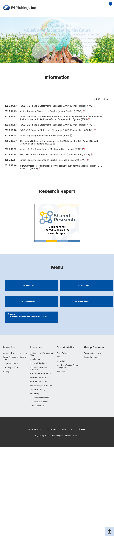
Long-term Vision (10, 363)
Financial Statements (39, 397)
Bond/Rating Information (41, 385)
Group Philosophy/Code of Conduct (15, 358)
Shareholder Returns (39, 377)
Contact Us (67, 429)
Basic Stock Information (40, 373)
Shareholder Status (38, 381)
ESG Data (61, 371)
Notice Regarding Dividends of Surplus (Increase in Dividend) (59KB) (53, 160)
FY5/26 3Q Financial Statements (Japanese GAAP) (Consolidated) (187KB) (56, 105)
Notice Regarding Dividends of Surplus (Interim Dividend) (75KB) (51, 111)
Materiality (61, 361)
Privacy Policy (34, 429)
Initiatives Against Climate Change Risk (68, 366)
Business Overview (92, 353)
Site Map (82, 429)
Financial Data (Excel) (39, 401)
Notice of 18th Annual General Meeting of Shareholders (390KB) (51, 149)
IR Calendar (35, 359)
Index (106, 99)
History (6, 371)
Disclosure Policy (37, 389)
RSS (98, 99)
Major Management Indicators (38, 368)
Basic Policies (63, 353)
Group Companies (92, 357)
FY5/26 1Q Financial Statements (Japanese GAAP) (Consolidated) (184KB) (56, 130)
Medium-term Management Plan (42, 354)
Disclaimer (51, 429)
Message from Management (15, 353)
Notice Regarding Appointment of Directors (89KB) (45, 135)
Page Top (109, 531)
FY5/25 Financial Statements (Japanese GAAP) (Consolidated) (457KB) (55, 154)
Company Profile (10, 367)
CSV (58, 357)
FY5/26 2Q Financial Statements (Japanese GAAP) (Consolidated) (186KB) (56, 124)
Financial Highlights (38, 363)
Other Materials (37, 405)
